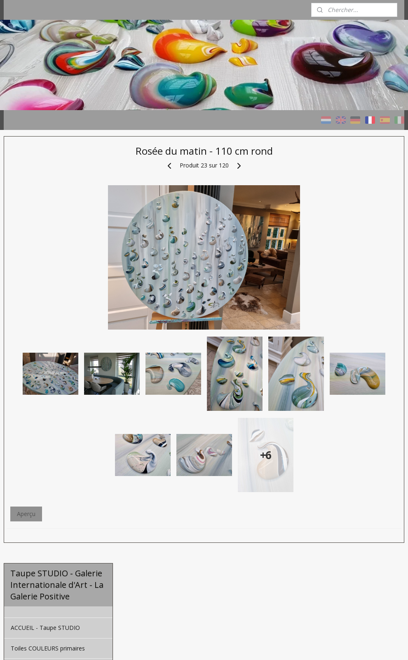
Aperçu (143, 595)
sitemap (229, 645)
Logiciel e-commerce (278, 645)
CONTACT (24, 352)
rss (247, 645)
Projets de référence (38, 283)
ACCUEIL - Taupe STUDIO (45, 201)
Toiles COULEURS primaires (48, 221)
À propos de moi (33, 332)
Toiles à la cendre (34, 262)
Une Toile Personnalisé (41, 303)
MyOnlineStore (351, 645)
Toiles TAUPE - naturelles (44, 241)
